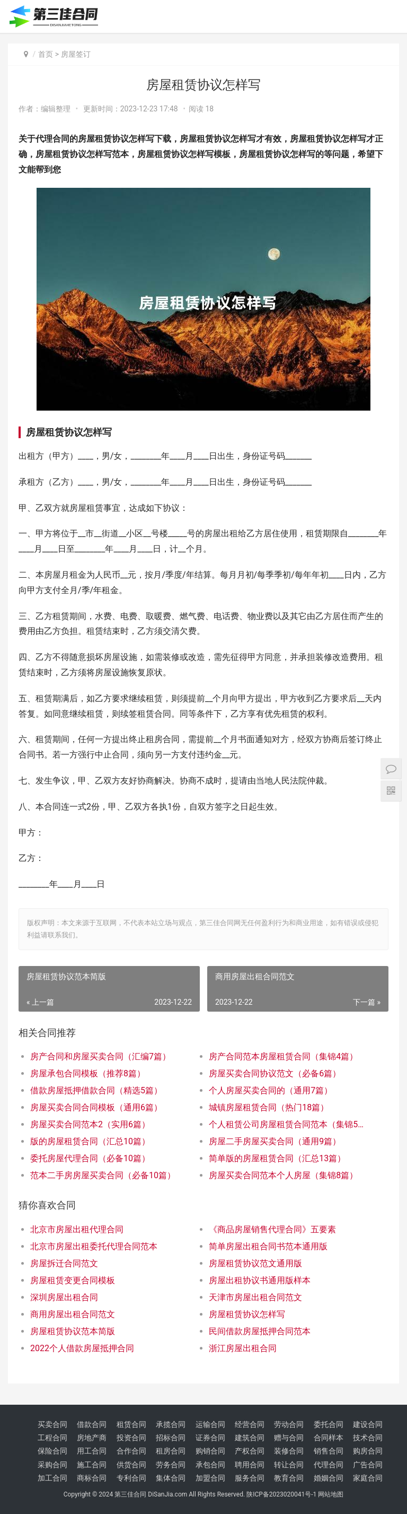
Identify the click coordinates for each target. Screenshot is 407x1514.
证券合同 (210, 1437)
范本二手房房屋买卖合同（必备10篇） (102, 1175)
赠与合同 (289, 1437)
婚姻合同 (328, 1478)
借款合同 (92, 1424)
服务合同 (249, 1478)
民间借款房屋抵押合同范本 (260, 1331)
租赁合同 (131, 1424)
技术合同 (368, 1437)
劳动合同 (289, 1424)
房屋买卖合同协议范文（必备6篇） (275, 1073)
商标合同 (92, 1478)
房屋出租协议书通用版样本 (260, 1280)
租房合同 (170, 1451)
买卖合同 (52, 1424)
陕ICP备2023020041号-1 (281, 1494)
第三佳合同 (130, 1494)
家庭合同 (368, 1478)
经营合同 (249, 1424)
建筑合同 (249, 1437)
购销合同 (210, 1451)
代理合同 (328, 1464)
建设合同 (368, 1424)
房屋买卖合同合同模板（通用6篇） (96, 1107)
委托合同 (328, 1424)
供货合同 (131, 1464)
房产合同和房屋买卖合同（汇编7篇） (100, 1056)
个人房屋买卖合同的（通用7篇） (270, 1090)
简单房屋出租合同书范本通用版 (268, 1246)
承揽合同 (170, 1424)
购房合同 (368, 1451)
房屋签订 (76, 54)
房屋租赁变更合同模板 (72, 1280)
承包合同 (210, 1464)
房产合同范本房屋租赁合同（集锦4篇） (283, 1056)
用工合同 (92, 1451)
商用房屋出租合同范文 (72, 1314)
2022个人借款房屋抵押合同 (82, 1348)
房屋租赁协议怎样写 (247, 1314)
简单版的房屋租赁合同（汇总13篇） (277, 1158)
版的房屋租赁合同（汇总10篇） (90, 1141)
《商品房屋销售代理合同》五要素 (272, 1229)
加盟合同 (210, 1478)
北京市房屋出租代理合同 (76, 1229)
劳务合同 (170, 1464)
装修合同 (289, 1451)
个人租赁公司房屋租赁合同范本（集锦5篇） (289, 1124)
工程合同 (52, 1437)
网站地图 (330, 1494)
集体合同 (170, 1478)
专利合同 (131, 1478)
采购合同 (52, 1464)
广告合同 (368, 1464)
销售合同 (328, 1451)
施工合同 (92, 1464)
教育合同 (289, 1478)
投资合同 (131, 1437)
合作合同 (131, 1451)
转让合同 (289, 1464)
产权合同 (249, 1451)
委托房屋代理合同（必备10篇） (90, 1158)
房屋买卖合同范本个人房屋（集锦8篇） (283, 1175)
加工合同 (52, 1478)
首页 (45, 54)
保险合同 (52, 1451)
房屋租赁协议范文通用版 (255, 1263)
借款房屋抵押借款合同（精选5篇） (96, 1090)
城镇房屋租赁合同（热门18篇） (269, 1107)
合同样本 (328, 1437)
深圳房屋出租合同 (64, 1297)
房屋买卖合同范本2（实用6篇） (90, 1124)
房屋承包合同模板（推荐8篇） (87, 1073)
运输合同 (210, 1424)
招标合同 (170, 1437)
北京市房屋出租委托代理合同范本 (93, 1246)
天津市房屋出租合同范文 (255, 1297)
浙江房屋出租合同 (243, 1348)
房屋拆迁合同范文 (64, 1263)
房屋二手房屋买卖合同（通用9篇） (275, 1141)
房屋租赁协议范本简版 (72, 1331)
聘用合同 (249, 1464)
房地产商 (92, 1437)
